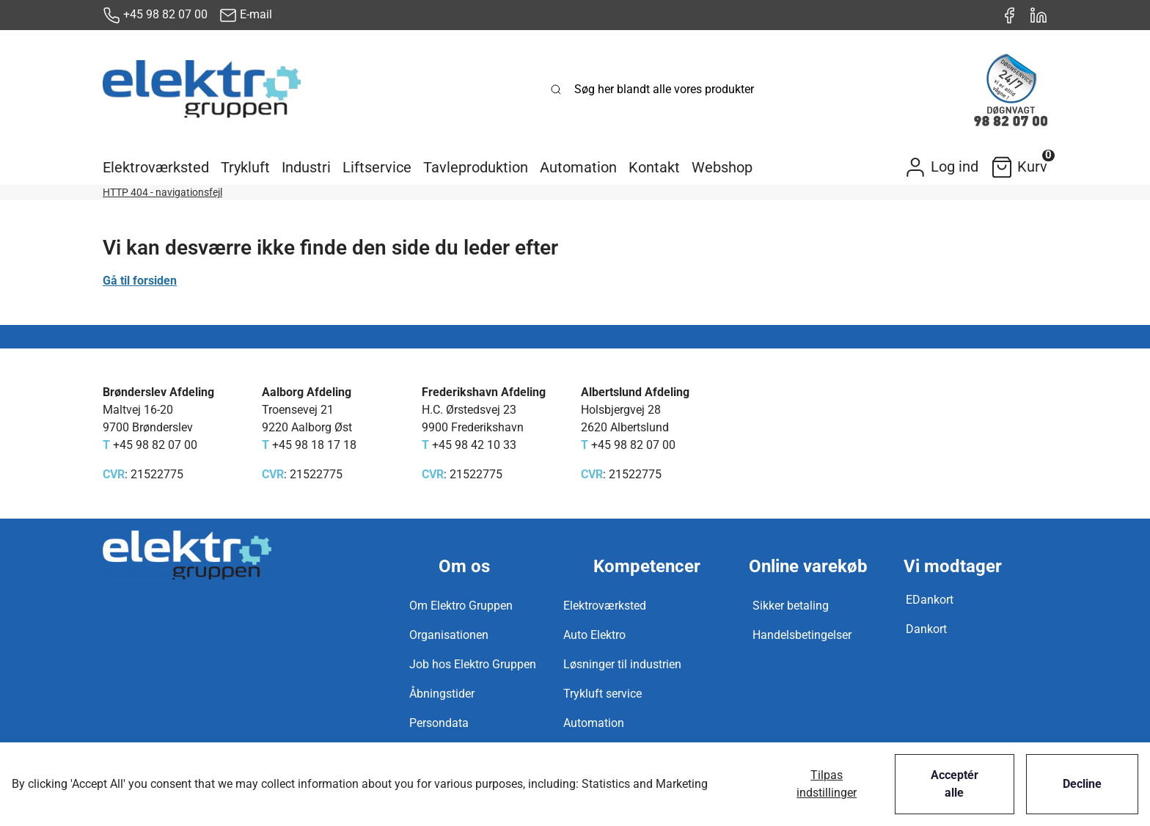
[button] (156, 167)
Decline (1082, 784)
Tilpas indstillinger (826, 784)
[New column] (202, 89)
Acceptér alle (954, 784)
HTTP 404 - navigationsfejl (162, 192)
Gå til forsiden (140, 281)
